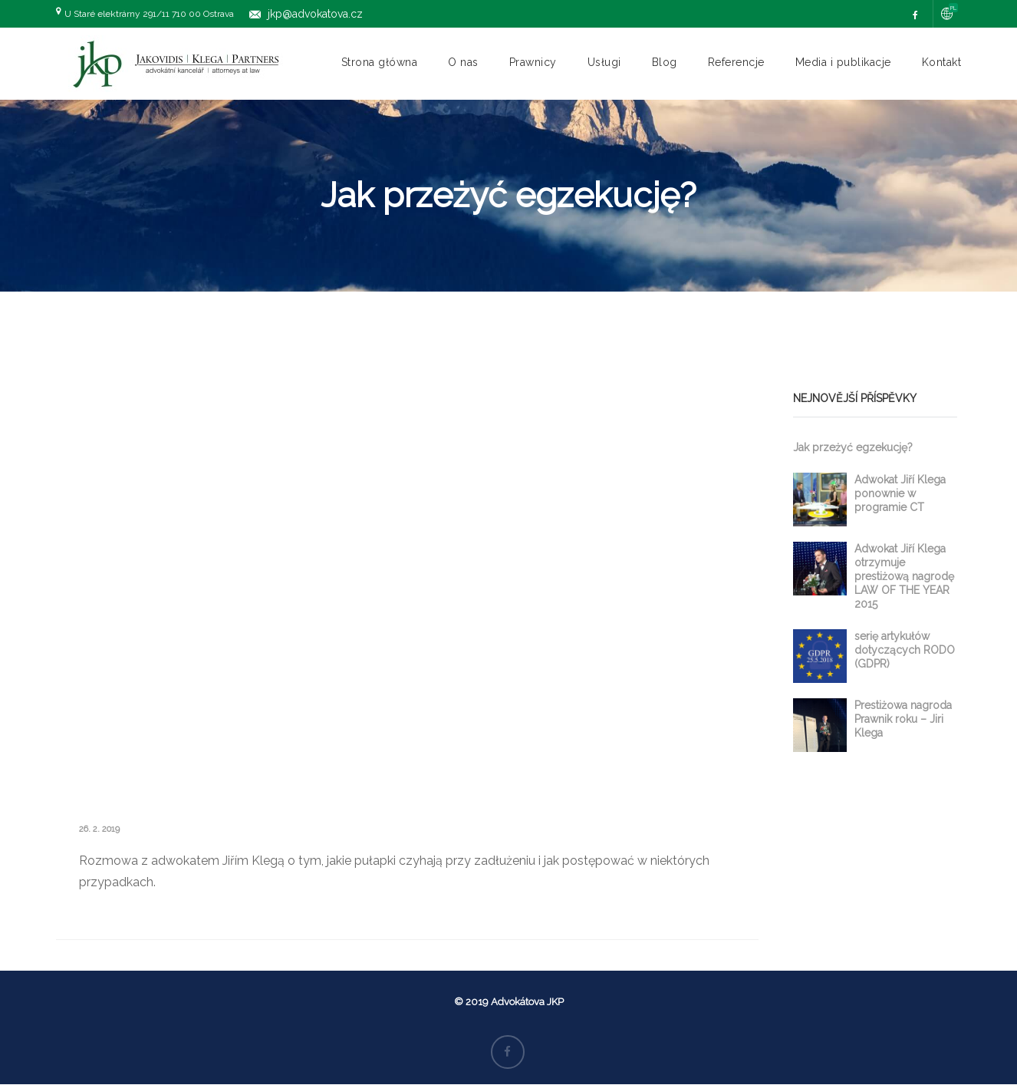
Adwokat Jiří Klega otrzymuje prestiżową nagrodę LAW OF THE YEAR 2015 (904, 576)
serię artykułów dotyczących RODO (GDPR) (904, 650)
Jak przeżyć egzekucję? (853, 447)
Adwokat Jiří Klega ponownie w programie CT (900, 493)
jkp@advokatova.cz (315, 14)
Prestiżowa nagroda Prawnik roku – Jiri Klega (903, 719)
